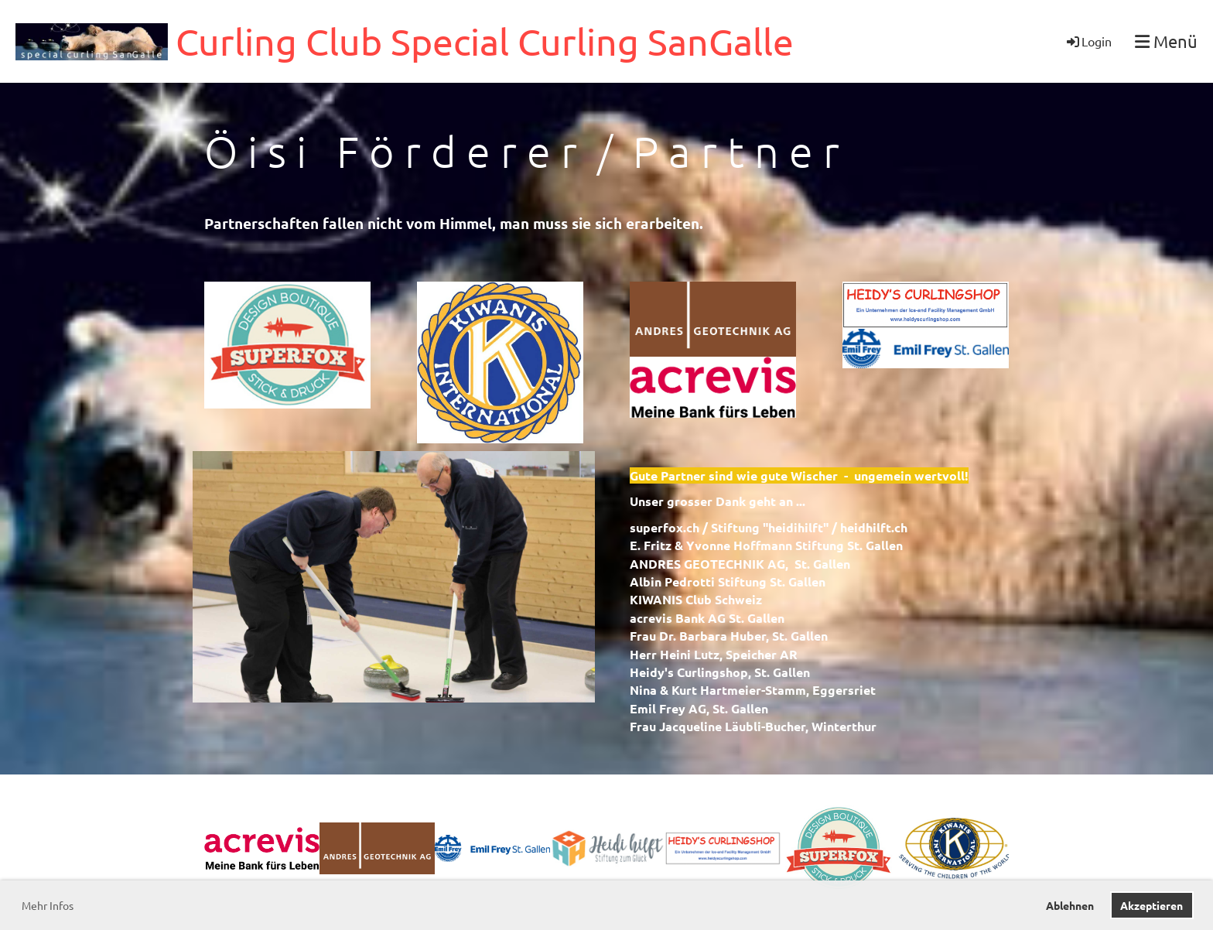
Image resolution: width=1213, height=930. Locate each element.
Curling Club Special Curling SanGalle (485, 41)
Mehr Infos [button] (47, 905)
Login (1088, 41)
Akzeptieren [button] (1151, 905)
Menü (1166, 41)
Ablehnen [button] (1070, 905)
